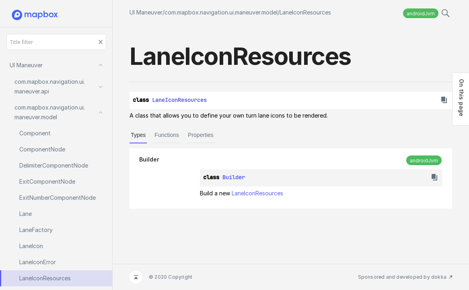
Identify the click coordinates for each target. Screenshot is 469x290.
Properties (201, 135)
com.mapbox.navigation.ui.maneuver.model (221, 12)
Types (138, 135)
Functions (166, 135)
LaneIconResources (305, 12)
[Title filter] (56, 42)
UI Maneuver (146, 12)
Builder (149, 159)
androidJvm (421, 13)
